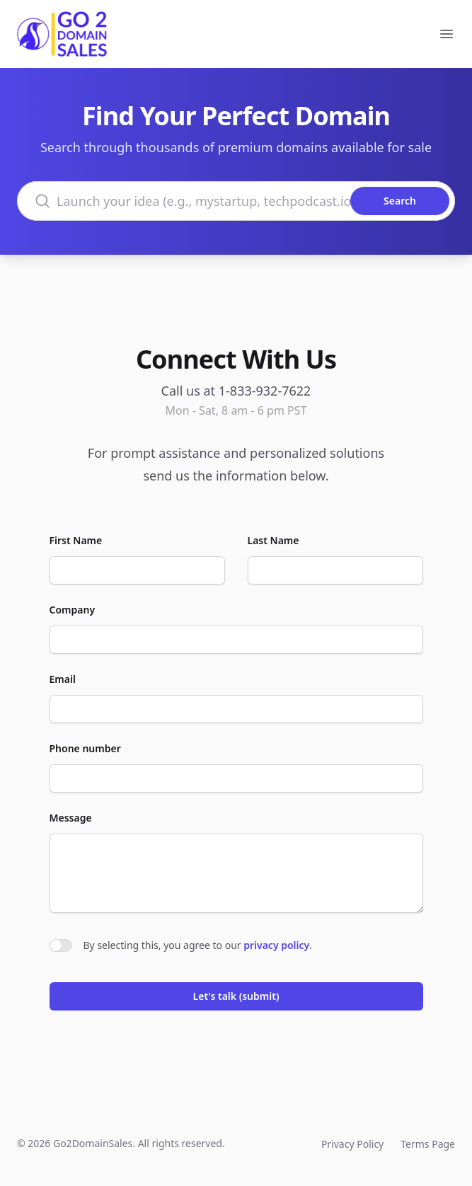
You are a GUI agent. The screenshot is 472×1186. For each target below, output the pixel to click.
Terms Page (428, 1144)
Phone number (85, 748)
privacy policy (276, 945)
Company (73, 609)
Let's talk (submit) (236, 996)
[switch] (61, 945)
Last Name (273, 540)
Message (71, 817)
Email (63, 679)
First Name (76, 540)
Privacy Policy (352, 1144)
